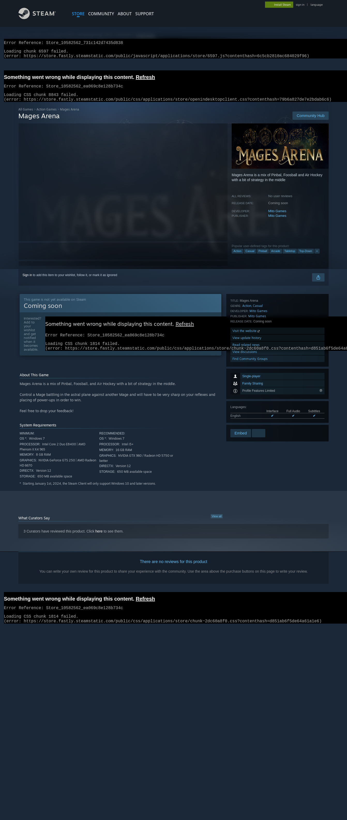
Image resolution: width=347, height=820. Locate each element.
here (99, 540)
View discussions (244, 414)
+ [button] (317, 257)
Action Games (46, 115)
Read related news (246, 407)
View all (217, 525)
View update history (246, 400)
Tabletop (289, 257)
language (317, 4)
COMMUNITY (101, 14)
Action (237, 257)
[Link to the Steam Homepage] (41, 18)
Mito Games (277, 217)
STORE (78, 14)
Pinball (263, 257)
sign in (300, 4)
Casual (250, 257)
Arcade (275, 257)
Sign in (27, 281)
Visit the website (246, 393)
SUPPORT (144, 14)
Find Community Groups (250, 421)
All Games (25, 115)
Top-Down (305, 257)
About (125, 14)
